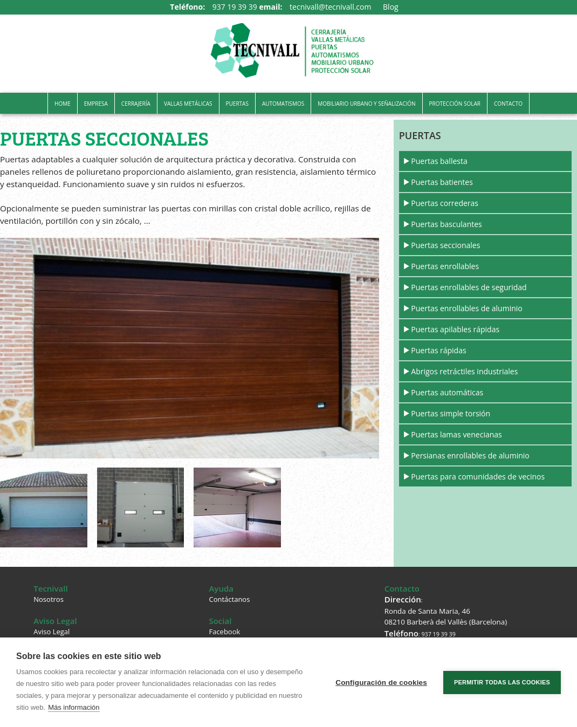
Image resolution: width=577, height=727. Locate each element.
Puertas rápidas (438, 350)
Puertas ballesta (439, 161)
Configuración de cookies (381, 682)
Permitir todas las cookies (502, 682)
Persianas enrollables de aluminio (470, 455)
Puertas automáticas (447, 392)
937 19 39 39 (234, 7)
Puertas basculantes (446, 224)
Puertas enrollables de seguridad (468, 287)
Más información (73, 707)
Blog (391, 7)
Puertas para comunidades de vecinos (478, 476)
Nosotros (48, 599)
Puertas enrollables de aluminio (466, 308)
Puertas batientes (442, 182)
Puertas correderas (444, 203)
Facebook (224, 631)
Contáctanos (229, 599)
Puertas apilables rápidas (455, 329)
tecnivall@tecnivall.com (330, 7)
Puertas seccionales (445, 245)
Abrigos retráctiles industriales (464, 371)
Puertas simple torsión (450, 413)
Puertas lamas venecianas (456, 434)
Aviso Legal (51, 631)
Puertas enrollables (445, 266)
